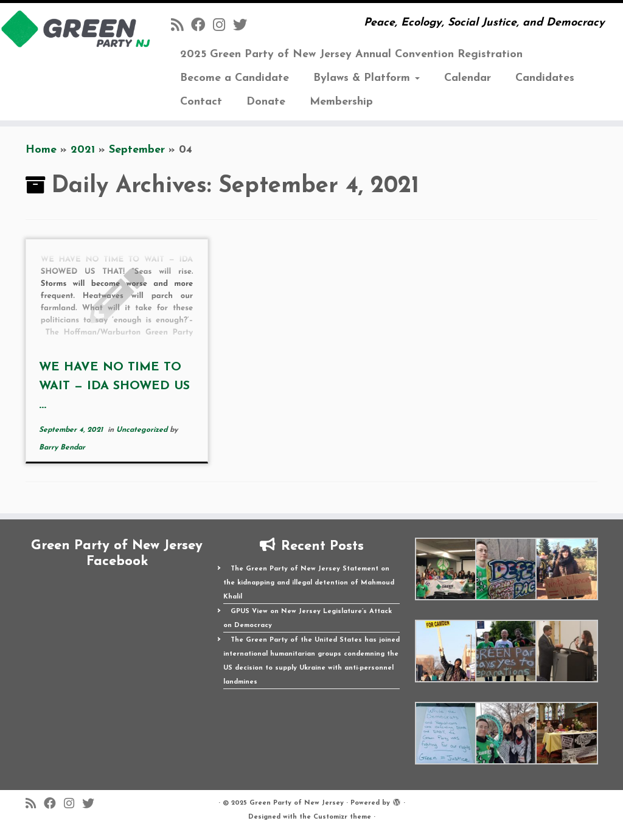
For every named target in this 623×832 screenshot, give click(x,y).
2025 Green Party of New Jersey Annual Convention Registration (351, 54)
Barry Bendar (62, 447)
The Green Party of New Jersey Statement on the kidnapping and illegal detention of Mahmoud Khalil (308, 583)
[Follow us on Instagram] (223, 26)
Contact (201, 102)
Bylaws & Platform (366, 78)
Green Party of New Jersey (296, 803)
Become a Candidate (234, 78)
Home (41, 150)
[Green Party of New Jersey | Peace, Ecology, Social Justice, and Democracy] (73, 29)
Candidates (544, 78)
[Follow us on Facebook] (202, 26)
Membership (341, 102)
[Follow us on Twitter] (244, 26)
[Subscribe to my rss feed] (181, 26)
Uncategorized (143, 430)
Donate (265, 102)
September (137, 150)
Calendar (467, 78)
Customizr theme (342, 817)
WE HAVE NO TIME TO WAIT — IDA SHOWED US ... (114, 386)
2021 (83, 150)
